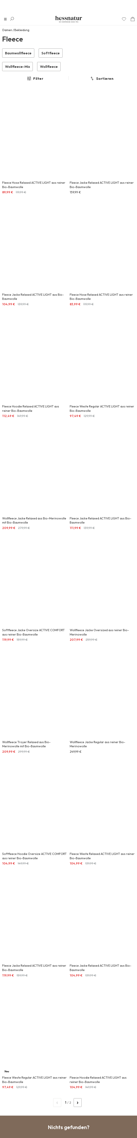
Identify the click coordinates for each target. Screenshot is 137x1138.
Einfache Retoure (68, 844)
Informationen (15, 1025)
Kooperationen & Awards (22, 1109)
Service (9, 1039)
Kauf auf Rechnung (68, 833)
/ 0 (67, 753)
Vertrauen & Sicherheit (21, 1095)
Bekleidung (21, 30)
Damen (7, 30)
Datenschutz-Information (43, 897)
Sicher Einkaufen (68, 822)
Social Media (13, 1053)
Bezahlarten (13, 1081)
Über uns (10, 1067)
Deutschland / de (21, 1123)
